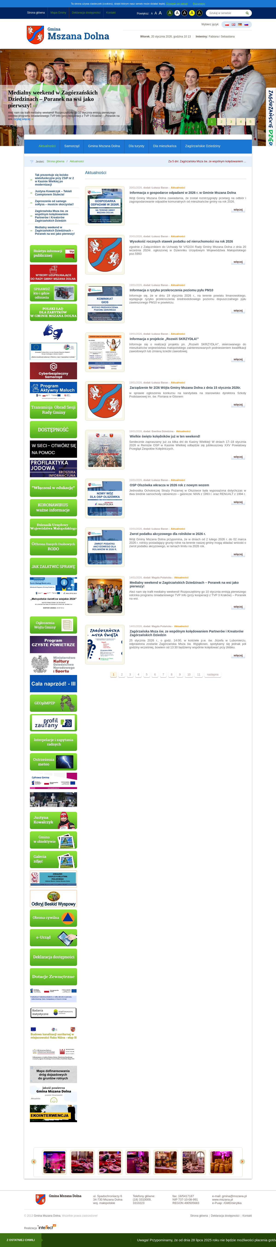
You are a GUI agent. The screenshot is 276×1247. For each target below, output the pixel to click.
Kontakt (111, 12)
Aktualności (47, 146)
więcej (238, 209)
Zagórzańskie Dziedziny (202, 146)
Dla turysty (136, 146)
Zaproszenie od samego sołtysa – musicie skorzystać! (54, 203)
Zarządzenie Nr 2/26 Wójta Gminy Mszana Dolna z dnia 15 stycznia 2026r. (185, 387)
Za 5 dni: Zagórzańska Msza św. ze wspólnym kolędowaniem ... (207, 161)
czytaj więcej (22, 119)
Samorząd (72, 146)
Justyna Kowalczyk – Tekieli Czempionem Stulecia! (53, 193)
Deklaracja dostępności (86, 12)
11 (198, 674)
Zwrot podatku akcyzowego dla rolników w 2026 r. (168, 534)
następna (212, 674)
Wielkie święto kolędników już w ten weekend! (165, 436)
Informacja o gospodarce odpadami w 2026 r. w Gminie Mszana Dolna (183, 192)
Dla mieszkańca (165, 146)
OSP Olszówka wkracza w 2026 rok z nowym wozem (169, 485)
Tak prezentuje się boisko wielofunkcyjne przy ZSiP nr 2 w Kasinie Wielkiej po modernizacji (54, 179)
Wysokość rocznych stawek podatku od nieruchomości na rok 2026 (181, 241)
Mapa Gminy (58, 12)
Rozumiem (199, 3)
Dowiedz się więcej (177, 3)
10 (188, 674)
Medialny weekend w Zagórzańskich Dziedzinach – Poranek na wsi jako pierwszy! (53, 99)
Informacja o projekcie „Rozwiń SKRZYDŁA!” (164, 339)
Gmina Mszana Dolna (104, 146)
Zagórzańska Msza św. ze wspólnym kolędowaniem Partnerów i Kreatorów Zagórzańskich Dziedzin (51, 215)
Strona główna (36, 12)
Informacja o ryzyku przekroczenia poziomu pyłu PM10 (171, 290)
